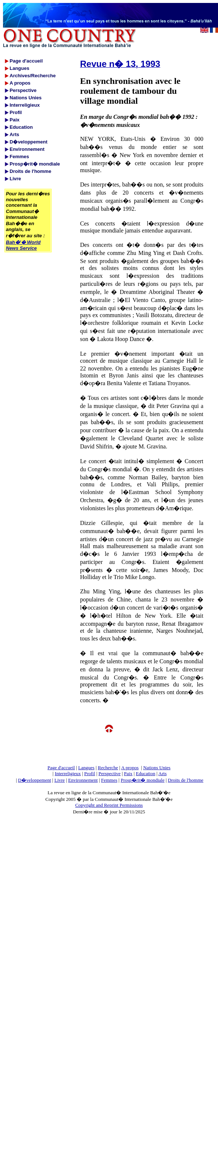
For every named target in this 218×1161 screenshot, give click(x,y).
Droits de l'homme (185, 780)
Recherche (108, 767)
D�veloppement (34, 780)
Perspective (109, 773)
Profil (89, 773)
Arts (162, 773)
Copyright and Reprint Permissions (109, 805)
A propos (129, 767)
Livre (59, 780)
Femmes (109, 780)
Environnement (83, 780)
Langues (86, 767)
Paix (128, 773)
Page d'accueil (61, 767)
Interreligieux (68, 773)
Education (145, 773)
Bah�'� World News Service (23, 245)
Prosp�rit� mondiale (143, 780)
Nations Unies (156, 767)
